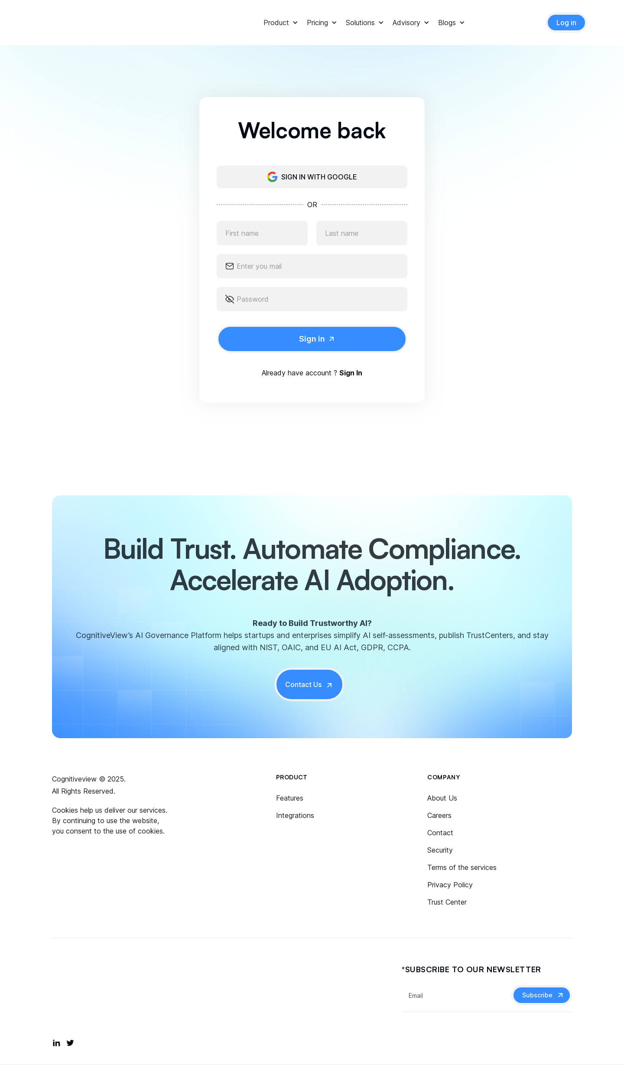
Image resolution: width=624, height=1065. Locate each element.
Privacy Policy (450, 884)
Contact (440, 832)
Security (440, 850)
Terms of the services (462, 867)
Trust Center (447, 902)
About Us (442, 798)
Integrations (295, 815)
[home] (84, 22)
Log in (566, 22)
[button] (276, 22)
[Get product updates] (456, 995)
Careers (439, 815)
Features (289, 798)
